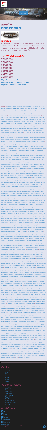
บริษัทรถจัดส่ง (33, 299)
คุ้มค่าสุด (7, 404)
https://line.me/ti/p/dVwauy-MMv (13, 84)
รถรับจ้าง (22, 351)
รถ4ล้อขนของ (42, 308)
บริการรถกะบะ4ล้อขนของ (24, 200)
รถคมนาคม (19, 350)
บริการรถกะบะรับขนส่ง (36, 207)
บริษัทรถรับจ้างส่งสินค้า (20, 303)
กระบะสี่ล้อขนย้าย (41, 141)
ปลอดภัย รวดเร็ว (9, 400)
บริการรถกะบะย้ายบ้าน (10, 207)
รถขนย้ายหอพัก (36, 348)
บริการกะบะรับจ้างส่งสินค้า (6, 177)
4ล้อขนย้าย (34, 134)
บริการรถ (16, 182)
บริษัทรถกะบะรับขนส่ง (17, 290)
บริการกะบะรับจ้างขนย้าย (24, 173)
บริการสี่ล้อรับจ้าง (26, 227)
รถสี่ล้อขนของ (36, 353)
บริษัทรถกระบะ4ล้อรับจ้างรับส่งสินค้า (13, 251)
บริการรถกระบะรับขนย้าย (30, 191)
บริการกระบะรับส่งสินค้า (16, 162)
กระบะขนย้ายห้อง (17, 137)
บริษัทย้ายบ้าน (22, 238)
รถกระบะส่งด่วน (4, 326)
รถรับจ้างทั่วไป (32, 351)
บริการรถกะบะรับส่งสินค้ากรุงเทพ (27, 213)
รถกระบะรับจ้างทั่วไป (41, 323)
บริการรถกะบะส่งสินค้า (37, 213)
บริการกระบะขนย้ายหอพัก (32, 153)
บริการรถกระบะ (7, 184)
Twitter (4, 414)
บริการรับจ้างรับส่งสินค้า (25, 225)
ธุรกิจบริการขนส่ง (7, 150)
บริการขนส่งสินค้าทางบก (35, 180)
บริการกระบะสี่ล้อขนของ (11, 164)
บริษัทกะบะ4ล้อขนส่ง (30, 233)
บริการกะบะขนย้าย (4, 168)
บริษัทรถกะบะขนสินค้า (10, 288)
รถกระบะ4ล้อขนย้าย (32, 310)
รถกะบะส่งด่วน (20, 344)
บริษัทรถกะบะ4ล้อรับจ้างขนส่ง (20, 278)
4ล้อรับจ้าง (42, 134)
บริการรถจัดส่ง (31, 218)
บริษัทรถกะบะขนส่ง (14, 287)
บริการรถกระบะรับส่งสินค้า (25, 197)
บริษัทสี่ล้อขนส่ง (28, 308)
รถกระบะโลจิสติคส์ (41, 324)
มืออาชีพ (7, 399)
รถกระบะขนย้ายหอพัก (7, 319)
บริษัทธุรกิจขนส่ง (17, 238)
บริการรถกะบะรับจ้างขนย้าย (19, 209)
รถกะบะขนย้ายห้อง (11, 337)
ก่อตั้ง (6, 376)
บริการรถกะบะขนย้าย (24, 202)
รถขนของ (9, 348)
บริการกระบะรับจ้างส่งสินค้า (6, 162)
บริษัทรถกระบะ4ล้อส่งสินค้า (18, 252)
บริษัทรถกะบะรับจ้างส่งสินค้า (26, 294)
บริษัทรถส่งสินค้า (38, 303)
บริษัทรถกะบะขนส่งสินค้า (32, 287)
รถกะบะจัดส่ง (16, 339)
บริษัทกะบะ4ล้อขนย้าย (22, 233)
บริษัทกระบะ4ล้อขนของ (14, 229)
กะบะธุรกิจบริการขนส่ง (16, 148)
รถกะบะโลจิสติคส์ (14, 344)
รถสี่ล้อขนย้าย (42, 353)
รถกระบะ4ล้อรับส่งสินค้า (15, 314)
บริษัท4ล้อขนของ (32, 227)
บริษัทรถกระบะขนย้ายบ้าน (14, 256)
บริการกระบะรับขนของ (23, 157)
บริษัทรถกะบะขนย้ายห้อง (39, 285)
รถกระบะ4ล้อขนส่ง (39, 310)
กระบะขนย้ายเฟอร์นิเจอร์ (9, 137)
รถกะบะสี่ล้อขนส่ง (25, 346)
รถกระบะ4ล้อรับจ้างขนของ (12, 312)
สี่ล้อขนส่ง (16, 357)
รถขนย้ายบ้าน (17, 348)
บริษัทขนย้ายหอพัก (28, 236)
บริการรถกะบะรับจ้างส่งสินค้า (6, 213)
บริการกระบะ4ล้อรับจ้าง (23, 152)
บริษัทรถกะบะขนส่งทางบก (22, 287)
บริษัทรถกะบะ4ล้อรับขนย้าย (13, 276)
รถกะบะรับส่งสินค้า (32, 342)
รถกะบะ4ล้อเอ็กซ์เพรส (20, 335)
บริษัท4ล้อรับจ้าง (6, 229)
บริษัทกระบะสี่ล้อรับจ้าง (5, 233)
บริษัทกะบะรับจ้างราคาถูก (10, 234)
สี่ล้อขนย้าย (12, 357)
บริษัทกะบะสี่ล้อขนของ (19, 234)
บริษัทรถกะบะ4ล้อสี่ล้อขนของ (6, 283)
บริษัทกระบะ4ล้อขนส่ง (31, 229)
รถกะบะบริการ (24, 341)
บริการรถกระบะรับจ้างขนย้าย (25, 193)
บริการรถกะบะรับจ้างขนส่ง (29, 209)
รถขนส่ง (40, 348)
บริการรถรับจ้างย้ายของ (38, 220)
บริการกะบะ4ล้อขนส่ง (24, 166)
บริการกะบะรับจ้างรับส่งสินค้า (28, 175)
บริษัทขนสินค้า (6, 238)
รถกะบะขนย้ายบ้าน (38, 335)
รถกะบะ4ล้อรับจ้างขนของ (32, 330)
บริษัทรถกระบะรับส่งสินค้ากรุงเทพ (10, 267)
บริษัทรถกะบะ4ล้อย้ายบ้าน (37, 274)
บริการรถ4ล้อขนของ (22, 182)
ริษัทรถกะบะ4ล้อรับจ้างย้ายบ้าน (12, 279)
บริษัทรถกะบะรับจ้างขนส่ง (8, 292)
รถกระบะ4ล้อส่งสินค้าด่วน (30, 315)
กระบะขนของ (33, 135)
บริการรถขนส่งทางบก (8, 218)
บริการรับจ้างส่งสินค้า (33, 225)
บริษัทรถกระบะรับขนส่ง (17, 261)
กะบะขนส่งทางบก (36, 144)
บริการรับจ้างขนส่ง (17, 225)
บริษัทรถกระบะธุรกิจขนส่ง (25, 260)
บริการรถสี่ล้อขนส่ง (26, 224)
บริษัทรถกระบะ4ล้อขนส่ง (32, 242)
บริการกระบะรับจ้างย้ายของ (8, 161)
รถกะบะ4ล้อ (42, 328)
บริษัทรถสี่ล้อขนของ (9, 305)
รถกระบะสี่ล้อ (33, 326)
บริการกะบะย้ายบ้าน (19, 171)
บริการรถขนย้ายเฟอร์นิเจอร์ (22, 216)
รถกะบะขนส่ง (25, 337)
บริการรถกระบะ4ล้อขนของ (14, 184)
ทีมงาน (7, 377)
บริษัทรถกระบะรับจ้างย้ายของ (31, 263)
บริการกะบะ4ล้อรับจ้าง (32, 166)
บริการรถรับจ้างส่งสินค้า (21, 222)
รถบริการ (18, 351)
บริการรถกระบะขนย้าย (20, 186)
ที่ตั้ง (6, 374)
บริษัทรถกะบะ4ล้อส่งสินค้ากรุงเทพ (38, 281)
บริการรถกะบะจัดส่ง (34, 206)
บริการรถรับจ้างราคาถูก (12, 222)
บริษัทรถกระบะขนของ (39, 254)
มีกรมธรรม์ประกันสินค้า (11, 402)
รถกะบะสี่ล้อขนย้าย (18, 346)
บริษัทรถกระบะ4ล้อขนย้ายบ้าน (28, 240)
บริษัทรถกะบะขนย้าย (10, 285)
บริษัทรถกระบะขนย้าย (5, 256)
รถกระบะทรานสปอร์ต (22, 321)
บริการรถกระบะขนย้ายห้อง (10, 188)
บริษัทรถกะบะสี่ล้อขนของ (31, 296)
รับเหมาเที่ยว (8, 390)
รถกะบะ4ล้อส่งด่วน (29, 333)
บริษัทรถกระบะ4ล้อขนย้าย (18, 240)
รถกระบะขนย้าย (19, 317)
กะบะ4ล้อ (9, 143)
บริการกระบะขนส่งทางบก (5, 155)
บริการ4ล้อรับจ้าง (26, 150)
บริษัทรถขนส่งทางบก (10, 299)
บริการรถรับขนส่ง (22, 220)
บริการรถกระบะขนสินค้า (28, 189)
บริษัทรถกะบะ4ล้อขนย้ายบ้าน (9, 270)
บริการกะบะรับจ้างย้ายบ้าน (18, 175)
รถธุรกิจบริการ (6, 351)
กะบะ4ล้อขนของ (14, 143)
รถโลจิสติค (8, 353)
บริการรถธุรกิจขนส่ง (38, 218)
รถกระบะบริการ (18, 323)
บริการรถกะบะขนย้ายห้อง (11, 204)
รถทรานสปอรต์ (39, 350)
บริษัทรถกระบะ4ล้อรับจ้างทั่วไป (20, 249)
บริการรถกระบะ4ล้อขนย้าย (24, 184)
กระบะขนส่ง (29, 137)
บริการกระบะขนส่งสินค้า (15, 155)
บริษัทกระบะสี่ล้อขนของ (22, 231)
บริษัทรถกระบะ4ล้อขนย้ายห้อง (11, 242)
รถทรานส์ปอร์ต (27, 350)
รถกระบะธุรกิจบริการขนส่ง (10, 323)
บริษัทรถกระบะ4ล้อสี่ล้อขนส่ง (19, 254)
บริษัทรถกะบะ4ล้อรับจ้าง (32, 276)
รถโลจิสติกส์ (3, 353)
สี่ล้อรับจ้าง (21, 357)
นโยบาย (7, 379)
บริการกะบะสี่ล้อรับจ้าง (33, 179)
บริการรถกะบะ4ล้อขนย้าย (33, 200)
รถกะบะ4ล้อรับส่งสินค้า (34, 332)
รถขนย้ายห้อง (30, 348)
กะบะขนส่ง (31, 144)
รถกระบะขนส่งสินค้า (28, 319)
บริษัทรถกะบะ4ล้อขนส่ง (9, 272)
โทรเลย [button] (23, 13)
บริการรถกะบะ (16, 200)
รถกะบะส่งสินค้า (27, 344)
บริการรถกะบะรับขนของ (18, 207)
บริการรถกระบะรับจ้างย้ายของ (13, 195)
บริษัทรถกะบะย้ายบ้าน (34, 288)
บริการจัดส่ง (6, 182)
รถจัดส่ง (23, 350)
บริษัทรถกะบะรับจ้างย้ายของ (28, 292)
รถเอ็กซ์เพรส (21, 355)
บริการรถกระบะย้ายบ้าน (12, 191)
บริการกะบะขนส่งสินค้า (21, 170)
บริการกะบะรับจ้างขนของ (15, 173)
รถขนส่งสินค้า (6, 350)
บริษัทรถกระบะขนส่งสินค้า (30, 258)
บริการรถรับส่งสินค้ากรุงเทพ (38, 222)
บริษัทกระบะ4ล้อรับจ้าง (39, 229)
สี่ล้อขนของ (8, 357)
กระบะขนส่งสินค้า (42, 137)
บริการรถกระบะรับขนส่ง (39, 191)
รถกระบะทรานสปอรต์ (30, 321)
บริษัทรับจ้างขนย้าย (4, 306)
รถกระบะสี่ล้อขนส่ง (11, 328)
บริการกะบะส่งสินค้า (34, 177)
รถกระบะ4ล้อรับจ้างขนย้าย (22, 312)
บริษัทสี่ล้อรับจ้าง (34, 308)
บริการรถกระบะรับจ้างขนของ (15, 193)
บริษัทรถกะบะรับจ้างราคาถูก (15, 294)
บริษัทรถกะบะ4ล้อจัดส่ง (18, 274)
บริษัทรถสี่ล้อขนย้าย (17, 305)
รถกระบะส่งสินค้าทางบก (26, 326)
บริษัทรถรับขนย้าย (15, 301)
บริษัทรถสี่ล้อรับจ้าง (31, 305)
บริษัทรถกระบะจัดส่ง (16, 260)
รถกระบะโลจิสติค (34, 324)
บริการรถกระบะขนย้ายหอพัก (20, 188)
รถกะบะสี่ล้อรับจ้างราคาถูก (40, 346)
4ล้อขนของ (30, 134)
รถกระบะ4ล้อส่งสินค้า (21, 315)
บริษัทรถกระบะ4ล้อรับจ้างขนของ (30, 247)
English (7, 381)
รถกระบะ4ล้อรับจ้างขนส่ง (31, 312)
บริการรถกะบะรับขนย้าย (27, 207)
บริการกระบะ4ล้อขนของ (39, 150)
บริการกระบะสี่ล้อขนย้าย (20, 164)
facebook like (5, 424)
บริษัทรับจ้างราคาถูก (27, 306)
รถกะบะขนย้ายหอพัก (18, 337)
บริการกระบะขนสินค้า (35, 155)
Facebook (5, 412)
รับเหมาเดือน (8, 391)
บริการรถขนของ (7, 216)
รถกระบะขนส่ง (13, 319)
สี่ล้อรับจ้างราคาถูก (26, 357)
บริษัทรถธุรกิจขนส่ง (39, 299)
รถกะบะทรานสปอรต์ (38, 339)
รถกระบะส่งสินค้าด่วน (18, 326)
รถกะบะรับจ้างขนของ (37, 341)
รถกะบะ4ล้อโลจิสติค (14, 333)
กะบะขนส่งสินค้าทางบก (8, 146)
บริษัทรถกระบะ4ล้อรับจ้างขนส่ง (9, 249)
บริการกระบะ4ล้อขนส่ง (14, 152)
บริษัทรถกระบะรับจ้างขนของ (35, 261)
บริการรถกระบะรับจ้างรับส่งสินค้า (36, 195)
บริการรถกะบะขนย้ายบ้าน (33, 202)
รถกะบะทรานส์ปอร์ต (23, 339)
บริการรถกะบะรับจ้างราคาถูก (39, 211)
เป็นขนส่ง (7, 397)
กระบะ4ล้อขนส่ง (21, 135)
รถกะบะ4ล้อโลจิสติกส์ (6, 333)
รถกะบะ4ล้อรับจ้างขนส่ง (7, 332)
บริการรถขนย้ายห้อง (31, 216)
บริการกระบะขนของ (30, 152)
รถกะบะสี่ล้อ (5, 346)
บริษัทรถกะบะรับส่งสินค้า (35, 294)
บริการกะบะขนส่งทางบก (12, 170)
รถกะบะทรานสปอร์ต (30, 339)
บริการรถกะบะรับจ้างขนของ (9, 209)
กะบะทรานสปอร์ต (32, 146)
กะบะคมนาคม (14, 146)
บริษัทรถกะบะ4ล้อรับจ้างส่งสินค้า (37, 279)
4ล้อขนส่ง (38, 134)
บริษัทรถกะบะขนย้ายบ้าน (19, 285)
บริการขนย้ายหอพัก (20, 180)
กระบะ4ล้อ (3, 135)
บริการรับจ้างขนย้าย (9, 225)
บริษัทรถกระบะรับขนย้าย (8, 261)
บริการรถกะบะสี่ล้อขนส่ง (32, 215)
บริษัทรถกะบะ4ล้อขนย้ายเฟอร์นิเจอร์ (21, 270)
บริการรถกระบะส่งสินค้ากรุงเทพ (13, 198)
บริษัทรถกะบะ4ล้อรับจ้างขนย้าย (9, 278)
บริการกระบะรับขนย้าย (32, 157)
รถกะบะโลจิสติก (39, 342)
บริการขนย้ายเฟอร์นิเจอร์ (5, 180)
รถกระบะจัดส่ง (7, 321)
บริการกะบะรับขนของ (27, 171)
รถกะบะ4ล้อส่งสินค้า (36, 333)
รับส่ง (38, 355)
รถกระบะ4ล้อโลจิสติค (41, 314)
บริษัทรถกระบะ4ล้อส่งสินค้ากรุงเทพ (29, 252)
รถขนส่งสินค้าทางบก (13, 350)
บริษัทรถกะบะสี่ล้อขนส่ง (5, 297)
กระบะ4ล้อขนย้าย (15, 135)
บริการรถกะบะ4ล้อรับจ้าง (8, 202)
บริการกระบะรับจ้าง (4, 159)
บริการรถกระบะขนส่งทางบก (38, 188)
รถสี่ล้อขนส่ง (3, 355)
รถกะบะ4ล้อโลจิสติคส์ (22, 333)
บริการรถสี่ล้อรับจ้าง (33, 224)
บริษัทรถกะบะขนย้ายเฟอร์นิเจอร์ (29, 285)
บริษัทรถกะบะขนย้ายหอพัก (6, 287)
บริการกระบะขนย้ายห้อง (23, 153)
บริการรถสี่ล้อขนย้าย (19, 224)
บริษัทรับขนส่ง (37, 305)
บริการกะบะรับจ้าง (7, 173)
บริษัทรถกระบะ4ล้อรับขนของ (33, 245)
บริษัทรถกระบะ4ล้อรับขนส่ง (10, 247)
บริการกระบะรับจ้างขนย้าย (23, 159)
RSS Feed (5, 422)
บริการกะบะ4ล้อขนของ (8, 166)
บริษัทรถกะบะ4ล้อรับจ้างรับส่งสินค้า (24, 279)
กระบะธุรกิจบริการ (9, 141)
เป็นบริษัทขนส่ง (9, 395)
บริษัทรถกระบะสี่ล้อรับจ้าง (24, 269)
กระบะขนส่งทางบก (35, 137)
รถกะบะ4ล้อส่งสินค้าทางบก (11, 335)
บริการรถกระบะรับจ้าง (5, 193)
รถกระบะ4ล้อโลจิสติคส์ (5, 315)
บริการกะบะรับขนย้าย (35, 171)
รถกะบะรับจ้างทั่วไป (17, 342)
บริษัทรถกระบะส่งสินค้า (20, 267)
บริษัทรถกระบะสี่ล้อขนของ (40, 267)
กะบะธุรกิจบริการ (9, 148)
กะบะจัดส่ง (20, 146)
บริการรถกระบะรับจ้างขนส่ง (35, 193)
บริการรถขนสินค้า (26, 218)
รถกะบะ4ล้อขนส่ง (18, 330)
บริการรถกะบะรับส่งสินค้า (16, 213)
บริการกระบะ (31, 150)
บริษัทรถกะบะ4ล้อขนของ (34, 269)
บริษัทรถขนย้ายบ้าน (22, 297)
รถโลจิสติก (43, 351)
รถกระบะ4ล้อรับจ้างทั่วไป (40, 312)
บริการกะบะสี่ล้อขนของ (8, 179)
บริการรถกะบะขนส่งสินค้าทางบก (16, 206)
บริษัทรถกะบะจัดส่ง (18, 288)
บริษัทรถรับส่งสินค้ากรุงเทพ (29, 303)
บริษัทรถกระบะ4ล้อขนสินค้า (35, 243)
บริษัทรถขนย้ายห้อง (39, 297)
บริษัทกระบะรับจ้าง (4, 231)
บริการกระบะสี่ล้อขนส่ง (29, 164)
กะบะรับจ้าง (27, 148)
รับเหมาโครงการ (9, 393)
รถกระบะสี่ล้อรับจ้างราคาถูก (27, 328)
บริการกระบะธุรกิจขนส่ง (7, 157)
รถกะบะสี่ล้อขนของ (10, 346)
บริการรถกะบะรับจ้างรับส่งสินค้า (28, 211)
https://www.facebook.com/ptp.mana (15, 82)
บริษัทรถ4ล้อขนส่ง (36, 238)
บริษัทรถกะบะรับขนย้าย (8, 290)
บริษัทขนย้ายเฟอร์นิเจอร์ (14, 236)
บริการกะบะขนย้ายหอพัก (40, 168)
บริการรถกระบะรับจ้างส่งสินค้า (14, 197)
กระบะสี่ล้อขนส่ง (4, 143)
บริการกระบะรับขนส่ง (40, 157)
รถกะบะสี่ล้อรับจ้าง (31, 346)
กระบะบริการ (23, 141)
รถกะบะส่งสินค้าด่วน (33, 344)
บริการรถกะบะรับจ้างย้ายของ (6, 211)
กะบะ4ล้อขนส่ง (26, 143)
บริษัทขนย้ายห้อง (22, 236)
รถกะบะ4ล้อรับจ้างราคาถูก (25, 332)
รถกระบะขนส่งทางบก (20, 319)
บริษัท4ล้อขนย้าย (39, 227)
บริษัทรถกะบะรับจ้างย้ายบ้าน (38, 292)
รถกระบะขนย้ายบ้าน (25, 317)
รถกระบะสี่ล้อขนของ (39, 326)
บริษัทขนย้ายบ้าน (7, 236)
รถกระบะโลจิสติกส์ (27, 324)
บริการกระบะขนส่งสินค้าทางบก (25, 155)
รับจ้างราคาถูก (34, 355)
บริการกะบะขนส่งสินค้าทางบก (30, 170)
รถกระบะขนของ (12, 317)
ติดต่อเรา (7, 372)
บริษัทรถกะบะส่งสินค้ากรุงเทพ (21, 296)
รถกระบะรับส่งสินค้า (13, 324)
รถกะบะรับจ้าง (30, 341)
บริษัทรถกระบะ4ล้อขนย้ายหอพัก (22, 242)
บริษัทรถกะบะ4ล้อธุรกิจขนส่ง (27, 274)
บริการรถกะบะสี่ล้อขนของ (13, 215)
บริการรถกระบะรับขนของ (21, 191)
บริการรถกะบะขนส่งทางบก (38, 204)
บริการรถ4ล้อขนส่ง (37, 182)
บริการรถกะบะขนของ (16, 202)
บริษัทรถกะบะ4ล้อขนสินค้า (8, 274)
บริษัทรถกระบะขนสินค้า (8, 260)
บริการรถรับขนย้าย (15, 220)
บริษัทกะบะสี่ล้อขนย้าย (27, 234)
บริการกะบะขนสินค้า (40, 170)
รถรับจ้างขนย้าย (26, 351)
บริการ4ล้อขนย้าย (13, 150)
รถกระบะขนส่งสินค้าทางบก (37, 319)
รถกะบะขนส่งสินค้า (38, 337)
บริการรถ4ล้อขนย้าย (29, 182)
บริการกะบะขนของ (40, 166)
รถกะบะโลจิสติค (8, 344)
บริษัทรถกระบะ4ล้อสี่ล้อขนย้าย (8, 254)
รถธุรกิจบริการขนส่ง (12, 351)
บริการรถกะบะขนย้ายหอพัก (21, 204)
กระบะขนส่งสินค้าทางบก (5, 139)
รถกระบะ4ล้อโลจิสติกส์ (32, 314)
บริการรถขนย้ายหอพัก (38, 216)
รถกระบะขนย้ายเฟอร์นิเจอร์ (34, 317)
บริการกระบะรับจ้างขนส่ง (32, 159)
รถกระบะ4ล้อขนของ (24, 310)
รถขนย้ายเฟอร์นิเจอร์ (24, 348)
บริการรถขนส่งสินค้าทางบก (17, 218)
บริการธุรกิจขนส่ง (11, 182)
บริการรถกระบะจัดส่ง (36, 189)
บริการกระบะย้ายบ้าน (15, 157)
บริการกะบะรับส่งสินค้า (15, 177)
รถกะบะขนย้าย (32, 335)
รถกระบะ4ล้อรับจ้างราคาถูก (6, 314)
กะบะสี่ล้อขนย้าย (39, 148)
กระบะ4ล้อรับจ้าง (28, 135)
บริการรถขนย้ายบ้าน (13, 216)
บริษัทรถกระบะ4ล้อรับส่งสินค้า (37, 251)
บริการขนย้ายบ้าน (41, 179)
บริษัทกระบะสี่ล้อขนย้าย (31, 231)
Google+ (5, 417)
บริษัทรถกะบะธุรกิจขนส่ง (26, 288)
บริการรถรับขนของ (8, 220)
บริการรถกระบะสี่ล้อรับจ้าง (9, 200)
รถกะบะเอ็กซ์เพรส (4, 348)
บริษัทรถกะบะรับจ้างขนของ (33, 290)
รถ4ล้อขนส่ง (8, 310)
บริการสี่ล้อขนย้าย (13, 227)
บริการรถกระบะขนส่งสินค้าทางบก (17, 189)
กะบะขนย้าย (42, 143)
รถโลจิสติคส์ (13, 353)
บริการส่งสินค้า (7, 227)
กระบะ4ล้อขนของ (9, 135)
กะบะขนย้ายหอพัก (25, 144)
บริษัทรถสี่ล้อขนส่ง (24, 305)
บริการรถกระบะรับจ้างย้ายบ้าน (24, 195)
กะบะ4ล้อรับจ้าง (32, 143)
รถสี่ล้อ (33, 353)
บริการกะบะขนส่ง (4, 170)
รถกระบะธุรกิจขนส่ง (38, 321)
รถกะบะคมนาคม (11, 339)
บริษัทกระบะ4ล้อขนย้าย (23, 229)
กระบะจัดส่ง (18, 139)
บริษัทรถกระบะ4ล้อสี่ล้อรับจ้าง (30, 254)
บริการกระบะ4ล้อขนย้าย (5, 152)
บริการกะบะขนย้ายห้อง (32, 168)
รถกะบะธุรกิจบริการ (9, 341)
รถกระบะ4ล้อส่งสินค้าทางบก (40, 315)
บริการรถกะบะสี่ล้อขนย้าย (23, 215)
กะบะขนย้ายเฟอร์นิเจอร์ (12, 144)
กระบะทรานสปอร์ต (31, 139)
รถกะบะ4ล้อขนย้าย (10, 330)
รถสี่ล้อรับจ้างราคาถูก (15, 355)
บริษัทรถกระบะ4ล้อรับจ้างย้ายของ (32, 249)
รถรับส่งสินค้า (37, 351)
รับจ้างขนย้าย (29, 355)
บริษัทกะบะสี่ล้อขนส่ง (35, 234)
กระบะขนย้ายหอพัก (23, 137)
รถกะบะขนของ (26, 335)
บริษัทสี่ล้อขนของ (15, 308)
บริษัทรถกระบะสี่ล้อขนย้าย (6, 269)
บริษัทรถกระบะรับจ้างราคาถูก (20, 265)
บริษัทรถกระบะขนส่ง (12, 258)
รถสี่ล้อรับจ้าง (8, 355)
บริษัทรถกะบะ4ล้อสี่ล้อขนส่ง (27, 283)
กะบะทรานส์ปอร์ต (25, 146)
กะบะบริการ (23, 148)
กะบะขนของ (37, 143)
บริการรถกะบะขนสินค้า (27, 206)
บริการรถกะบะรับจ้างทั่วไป (38, 209)
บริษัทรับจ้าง (42, 305)
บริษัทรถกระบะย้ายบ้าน (34, 260)
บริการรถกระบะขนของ (12, 186)
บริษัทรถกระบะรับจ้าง (25, 261)
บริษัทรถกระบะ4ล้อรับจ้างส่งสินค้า (26, 251)
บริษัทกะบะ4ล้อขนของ (14, 233)
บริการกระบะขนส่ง (41, 153)
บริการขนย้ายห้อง (13, 180)
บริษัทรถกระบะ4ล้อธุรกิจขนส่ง (12, 245)
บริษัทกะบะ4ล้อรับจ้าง (38, 233)
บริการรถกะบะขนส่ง (29, 204)
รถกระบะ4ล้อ (18, 310)
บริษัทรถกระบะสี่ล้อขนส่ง (15, 269)
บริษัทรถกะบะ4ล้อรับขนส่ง (23, 276)
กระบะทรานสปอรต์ (38, 139)
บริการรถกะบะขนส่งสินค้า (5, 206)
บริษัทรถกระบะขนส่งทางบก (21, 258)
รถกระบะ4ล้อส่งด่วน (13, 315)
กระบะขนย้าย (38, 135)
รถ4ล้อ (38, 308)
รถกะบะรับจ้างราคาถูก (25, 342)
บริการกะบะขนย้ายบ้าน (12, 168)
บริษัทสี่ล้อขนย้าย (22, 308)
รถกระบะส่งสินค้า (10, 326)
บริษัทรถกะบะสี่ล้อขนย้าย (40, 296)
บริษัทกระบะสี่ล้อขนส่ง (39, 231)
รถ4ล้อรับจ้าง (13, 310)
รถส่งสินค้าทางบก (28, 353)
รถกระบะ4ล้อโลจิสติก (24, 314)
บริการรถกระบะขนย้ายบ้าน (29, 186)
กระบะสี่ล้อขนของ (35, 141)
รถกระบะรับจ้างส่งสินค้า (5, 324)
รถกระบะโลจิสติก (21, 324)
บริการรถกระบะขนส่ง (29, 188)
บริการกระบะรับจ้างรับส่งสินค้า (29, 161)
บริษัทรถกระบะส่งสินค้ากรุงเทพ (30, 267)
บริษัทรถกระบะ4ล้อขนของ (8, 240)
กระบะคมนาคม (13, 139)
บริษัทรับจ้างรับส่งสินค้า (19, 306)
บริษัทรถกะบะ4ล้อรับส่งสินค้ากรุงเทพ (16, 281)
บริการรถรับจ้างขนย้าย (29, 220)
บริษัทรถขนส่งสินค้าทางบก (19, 299)
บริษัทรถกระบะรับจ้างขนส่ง (11, 263)
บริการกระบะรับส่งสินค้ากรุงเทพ (26, 162)
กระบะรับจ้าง (29, 141)
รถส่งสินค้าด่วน (21, 353)
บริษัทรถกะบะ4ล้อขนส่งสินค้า (30, 272)
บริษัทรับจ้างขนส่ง (11, 306)
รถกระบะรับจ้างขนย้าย (26, 323)
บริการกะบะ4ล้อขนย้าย (16, 166)
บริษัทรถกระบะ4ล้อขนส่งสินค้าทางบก (23, 243)
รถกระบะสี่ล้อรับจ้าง (18, 328)
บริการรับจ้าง (3, 225)
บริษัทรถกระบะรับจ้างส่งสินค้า (31, 265)
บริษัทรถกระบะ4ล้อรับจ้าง (19, 247)
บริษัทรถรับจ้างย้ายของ (37, 301)
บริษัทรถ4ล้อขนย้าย (29, 238)
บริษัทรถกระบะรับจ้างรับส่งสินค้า (9, 265)
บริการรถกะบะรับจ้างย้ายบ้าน (17, 211)
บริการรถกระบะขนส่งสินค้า (6, 189)
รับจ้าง (25, 355)
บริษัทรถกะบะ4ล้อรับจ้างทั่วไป (31, 278)
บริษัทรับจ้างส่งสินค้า (34, 306)
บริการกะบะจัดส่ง (4, 171)
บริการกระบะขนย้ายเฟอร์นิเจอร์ (13, 153)
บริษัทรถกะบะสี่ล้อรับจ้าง (14, 297)
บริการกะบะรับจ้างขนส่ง (33, 173)
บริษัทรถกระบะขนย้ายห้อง (35, 256)
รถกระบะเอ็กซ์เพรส (36, 328)
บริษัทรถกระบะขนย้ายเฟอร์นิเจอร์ (25, 256)
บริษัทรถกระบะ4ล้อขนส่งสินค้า (11, 243)
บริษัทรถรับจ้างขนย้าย (29, 301)
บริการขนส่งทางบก (27, 180)
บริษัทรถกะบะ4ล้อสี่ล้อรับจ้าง (38, 283)
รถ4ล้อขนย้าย (3, 310)
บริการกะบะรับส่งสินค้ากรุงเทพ (25, 177)
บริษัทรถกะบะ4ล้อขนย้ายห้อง (33, 270)
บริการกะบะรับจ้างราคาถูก (38, 175)
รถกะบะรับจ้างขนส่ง (9, 342)
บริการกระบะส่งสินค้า (36, 162)
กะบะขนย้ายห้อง (19, 144)
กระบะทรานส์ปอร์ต (24, 139)
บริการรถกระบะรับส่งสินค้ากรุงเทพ (36, 197)
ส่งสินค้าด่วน (41, 355)
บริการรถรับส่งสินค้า (28, 222)
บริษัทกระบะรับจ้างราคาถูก (13, 231)
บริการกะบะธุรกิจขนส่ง (12, 171)
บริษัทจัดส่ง (12, 238)
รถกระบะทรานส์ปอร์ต (14, 321)
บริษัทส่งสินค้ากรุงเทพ (8, 308)
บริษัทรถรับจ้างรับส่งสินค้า (11, 303)
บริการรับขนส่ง (40, 224)
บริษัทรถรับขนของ (9, 301)
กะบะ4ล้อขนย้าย (20, 143)
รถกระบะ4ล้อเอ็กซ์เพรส (5, 317)
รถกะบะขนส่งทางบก (31, 337)
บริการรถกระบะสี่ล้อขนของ (24, 198)
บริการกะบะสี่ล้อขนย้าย (17, 179)
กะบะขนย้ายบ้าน (4, 144)
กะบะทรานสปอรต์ (39, 146)
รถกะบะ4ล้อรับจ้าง (24, 330)
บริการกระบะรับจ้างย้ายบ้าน (18, 161)
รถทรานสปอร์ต (33, 350)
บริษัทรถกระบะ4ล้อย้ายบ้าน (23, 245)
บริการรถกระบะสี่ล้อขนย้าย (34, 198)
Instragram (5, 419)
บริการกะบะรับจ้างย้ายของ (8, 175)
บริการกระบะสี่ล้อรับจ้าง (38, 164)
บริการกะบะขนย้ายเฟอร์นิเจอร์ (22, 168)
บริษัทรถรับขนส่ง (22, 301)
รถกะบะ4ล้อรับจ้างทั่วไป (16, 332)
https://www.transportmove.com (13, 80)
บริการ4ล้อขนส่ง (20, 150)
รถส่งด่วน (17, 353)
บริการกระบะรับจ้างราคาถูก (40, 161)
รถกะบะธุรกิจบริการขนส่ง (17, 341)
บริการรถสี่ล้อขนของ (11, 224)
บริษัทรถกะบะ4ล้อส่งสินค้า (27, 281)
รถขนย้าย (13, 348)
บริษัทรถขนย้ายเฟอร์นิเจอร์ (31, 297)
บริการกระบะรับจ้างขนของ (13, 159)
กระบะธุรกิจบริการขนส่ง (17, 141)
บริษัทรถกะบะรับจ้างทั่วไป (18, 292)
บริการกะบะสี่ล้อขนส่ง (25, 179)
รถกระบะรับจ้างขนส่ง (33, 323)
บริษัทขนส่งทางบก (35, 236)
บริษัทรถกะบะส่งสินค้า (12, 296)
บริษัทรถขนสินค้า (27, 299)
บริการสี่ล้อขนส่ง (20, 227)
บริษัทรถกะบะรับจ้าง (24, 290)
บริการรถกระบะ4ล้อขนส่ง (34, 184)
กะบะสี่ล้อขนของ (33, 148)
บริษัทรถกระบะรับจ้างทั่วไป (21, 263)
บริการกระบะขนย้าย (38, 152)
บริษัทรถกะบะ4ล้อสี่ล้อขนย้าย (17, 283)
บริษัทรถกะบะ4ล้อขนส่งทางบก (19, 272)
